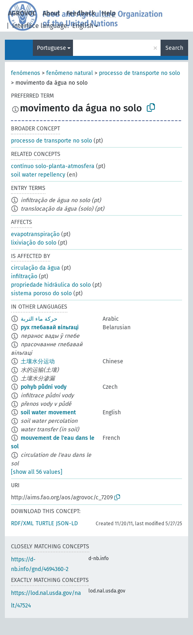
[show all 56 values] (36, 472)
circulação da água (35, 267)
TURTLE (45, 523)
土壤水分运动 (38, 361)
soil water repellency (38, 174)
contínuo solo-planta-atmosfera (52, 166)
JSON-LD (67, 523)
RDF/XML (22, 523)
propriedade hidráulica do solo (51, 284)
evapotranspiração (35, 234)
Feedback (80, 13)
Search (174, 48)
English (82, 26)
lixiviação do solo (33, 242)
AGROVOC (22, 13)
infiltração (24, 276)
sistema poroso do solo (41, 293)
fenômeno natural (69, 73)
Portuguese (51, 48)
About (51, 13)
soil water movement (48, 412)
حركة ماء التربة (39, 318)
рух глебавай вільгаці (50, 327)
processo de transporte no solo (139, 73)
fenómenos (25, 73)
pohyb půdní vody (43, 387)
